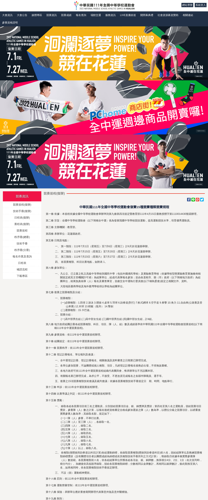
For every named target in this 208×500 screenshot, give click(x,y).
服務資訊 (110, 15)
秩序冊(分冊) (22, 249)
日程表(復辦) (22, 217)
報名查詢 (81, 15)
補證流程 (22, 269)
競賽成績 (66, 15)
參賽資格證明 (10, 22)
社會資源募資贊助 (168, 15)
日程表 (22, 262)
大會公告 (22, 15)
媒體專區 (37, 15)
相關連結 (188, 15)
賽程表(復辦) (22, 223)
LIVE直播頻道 (128, 15)
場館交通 (96, 15)
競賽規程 (22, 230)
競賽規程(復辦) (22, 204)
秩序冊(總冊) (22, 236)
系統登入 (200, 5)
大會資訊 (7, 15)
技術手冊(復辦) (22, 210)
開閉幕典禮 (146, 15)
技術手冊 (22, 243)
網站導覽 (187, 5)
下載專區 (22, 275)
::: (178, 5)
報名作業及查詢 (22, 256)
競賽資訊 (51, 15)
